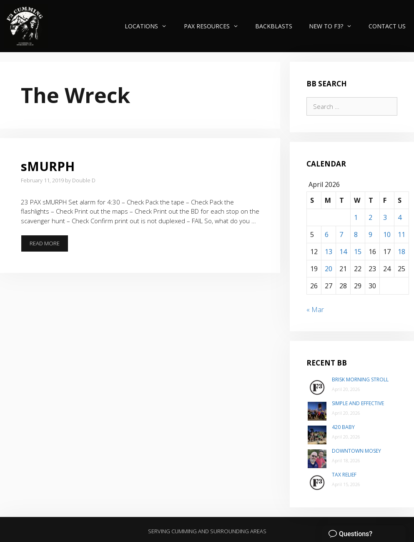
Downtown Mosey (356, 450)
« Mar (315, 309)
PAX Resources (215, 26)
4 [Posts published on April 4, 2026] (399, 217)
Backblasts (273, 26)
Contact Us (387, 26)
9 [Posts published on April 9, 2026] (370, 234)
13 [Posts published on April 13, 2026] (328, 251)
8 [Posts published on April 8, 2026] (356, 234)
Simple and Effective (358, 403)
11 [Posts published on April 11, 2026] (401, 234)
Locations (150, 26)
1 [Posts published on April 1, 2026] (356, 217)
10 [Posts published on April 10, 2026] (387, 234)
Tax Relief (344, 474)
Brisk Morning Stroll (360, 379)
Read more (49, 243)
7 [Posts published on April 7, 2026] (341, 234)
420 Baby (343, 427)
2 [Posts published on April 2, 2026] (370, 217)
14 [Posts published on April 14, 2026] (343, 251)
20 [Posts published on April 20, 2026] (328, 268)
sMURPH (48, 166)
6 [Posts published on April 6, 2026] (327, 234)
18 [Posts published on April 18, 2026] (401, 251)
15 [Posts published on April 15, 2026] (357, 251)
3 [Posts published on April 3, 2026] (385, 217)
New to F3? (334, 26)
